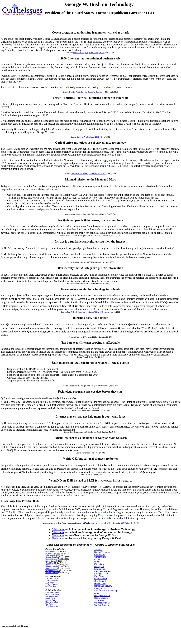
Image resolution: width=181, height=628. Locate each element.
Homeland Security (103, 586)
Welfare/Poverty (101, 605)
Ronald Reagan (51, 559)
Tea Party (49, 604)
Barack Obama (51, 551)
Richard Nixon (50, 565)
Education (99, 564)
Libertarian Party (51, 596)
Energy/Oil (99, 566)
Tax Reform (99, 600)
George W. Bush (51, 553)
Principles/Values (102, 595)
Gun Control (100, 581)
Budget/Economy (102, 552)
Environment (100, 569)
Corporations (100, 557)
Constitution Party (52, 606)
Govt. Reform (100, 578)
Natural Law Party (52, 602)
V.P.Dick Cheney (51, 580)
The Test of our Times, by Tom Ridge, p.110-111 (88, 174)
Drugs (97, 561)
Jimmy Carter (50, 561)
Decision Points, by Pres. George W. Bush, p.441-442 (88, 92)
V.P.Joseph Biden (52, 578)
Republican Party (52, 592)
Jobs (96, 593)
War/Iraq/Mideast (102, 603)
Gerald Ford (50, 563)
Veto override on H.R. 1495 (100, 523)
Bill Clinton (49, 555)
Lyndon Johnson (51, 567)
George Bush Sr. (51, 557)
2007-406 (124, 523)
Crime (97, 559)
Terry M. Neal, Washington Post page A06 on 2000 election (88, 312)
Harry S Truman (51, 573)
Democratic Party (52, 594)
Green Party (50, 598)
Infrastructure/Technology (106, 590)
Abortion (98, 549)
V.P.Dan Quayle (51, 584)
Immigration (99, 588)
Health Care (99, 583)
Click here (58, 529)
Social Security (101, 598)
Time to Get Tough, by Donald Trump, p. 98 (88, 53)
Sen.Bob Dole (50, 586)
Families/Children (102, 571)
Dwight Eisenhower (52, 571)
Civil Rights (99, 554)
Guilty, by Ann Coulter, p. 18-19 (88, 137)
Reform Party (50, 600)
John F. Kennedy (51, 569)
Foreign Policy (101, 574)
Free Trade (99, 576)
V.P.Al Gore (49, 582)
